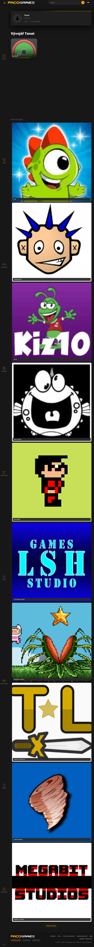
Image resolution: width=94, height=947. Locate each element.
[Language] (89, 3)
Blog (91, 936)
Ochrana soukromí (69, 936)
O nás (59, 936)
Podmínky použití (82, 936)
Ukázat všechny (51, 926)
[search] (82, 2)
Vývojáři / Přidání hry (85, 939)
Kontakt (52, 936)
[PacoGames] (23, 936)
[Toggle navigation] (5, 3)
